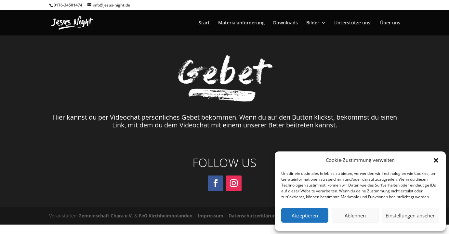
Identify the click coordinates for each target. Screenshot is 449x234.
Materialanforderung (241, 23)
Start (204, 23)
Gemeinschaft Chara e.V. (105, 216)
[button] (436, 160)
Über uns (390, 23)
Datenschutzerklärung (253, 216)
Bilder (312, 23)
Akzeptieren (305, 215)
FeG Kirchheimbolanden (165, 216)
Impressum (210, 216)
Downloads (285, 23)
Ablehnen (355, 215)
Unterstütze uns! (353, 23)
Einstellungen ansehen (411, 215)
